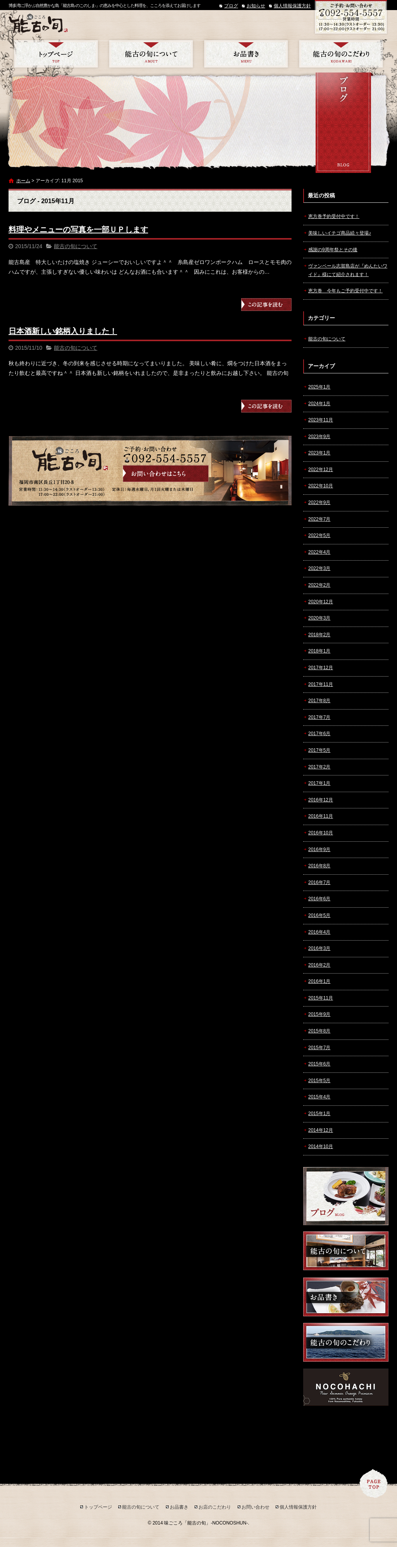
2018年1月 (319, 651)
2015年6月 (319, 1064)
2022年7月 (319, 519)
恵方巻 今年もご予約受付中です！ (345, 291)
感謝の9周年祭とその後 (332, 249)
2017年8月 (319, 700)
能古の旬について (151, 53)
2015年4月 (319, 1097)
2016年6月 (319, 898)
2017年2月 (319, 767)
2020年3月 (319, 618)
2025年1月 (319, 387)
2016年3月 (319, 948)
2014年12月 (320, 1130)
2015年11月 (320, 998)
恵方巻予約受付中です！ (333, 216)
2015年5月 (319, 1080)
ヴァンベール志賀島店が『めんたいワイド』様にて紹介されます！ (347, 270)
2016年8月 (319, 865)
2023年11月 (320, 420)
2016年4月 (319, 932)
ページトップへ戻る (373, 1483)
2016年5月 (319, 915)
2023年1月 (319, 453)
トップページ (56, 53)
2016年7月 (319, 882)
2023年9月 (319, 436)
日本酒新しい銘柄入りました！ (63, 331)
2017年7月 (319, 717)
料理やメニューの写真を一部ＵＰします (78, 229)
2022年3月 (319, 568)
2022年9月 (319, 502)
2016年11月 (320, 816)
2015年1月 (319, 1113)
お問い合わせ (255, 1507)
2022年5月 (319, 535)
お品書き (245, 53)
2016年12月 (320, 800)
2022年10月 (320, 486)
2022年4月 (319, 552)
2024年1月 (319, 403)
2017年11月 (320, 684)
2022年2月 (319, 585)
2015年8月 (319, 1031)
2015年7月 (319, 1047)
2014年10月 (320, 1146)
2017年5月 (319, 750)
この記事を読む (266, 304)
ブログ (231, 6)
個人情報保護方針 (292, 6)
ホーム (23, 180)
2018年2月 (319, 634)
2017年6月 (319, 733)
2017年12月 (320, 667)
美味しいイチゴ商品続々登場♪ (339, 233)
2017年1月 (319, 783)
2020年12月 (320, 601)
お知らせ (256, 6)
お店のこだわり (340, 53)
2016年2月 (319, 965)
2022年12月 (320, 469)
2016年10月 (320, 833)
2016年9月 (319, 849)
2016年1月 (319, 981)
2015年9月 (319, 1014)
